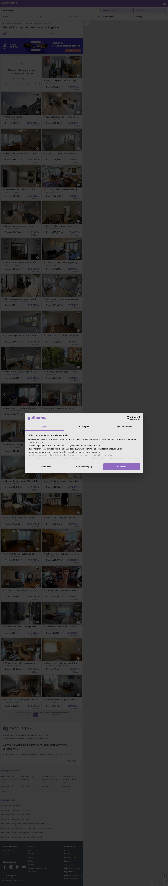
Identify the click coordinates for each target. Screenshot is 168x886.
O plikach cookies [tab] (123, 426)
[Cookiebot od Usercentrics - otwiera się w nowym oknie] (128, 418)
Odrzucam (46, 467)
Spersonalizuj (84, 467)
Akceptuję (122, 467)
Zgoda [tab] (45, 426)
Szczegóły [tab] (84, 426)
